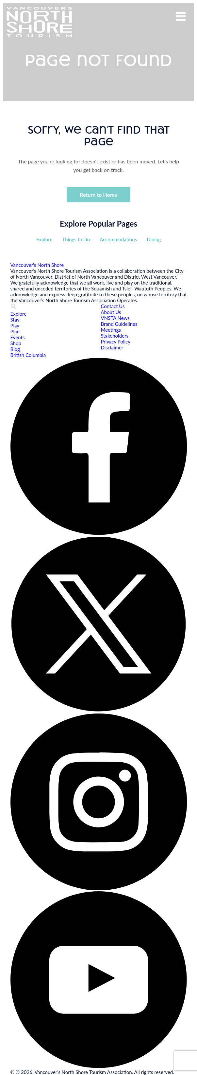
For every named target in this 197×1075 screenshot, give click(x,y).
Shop (15, 343)
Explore (44, 239)
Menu (180, 16)
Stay (15, 320)
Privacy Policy (115, 341)
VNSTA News (115, 318)
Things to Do (76, 239)
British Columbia (28, 355)
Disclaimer (112, 347)
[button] (13, 308)
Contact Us (113, 306)
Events (17, 337)
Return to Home (98, 195)
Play (15, 325)
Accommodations (118, 239)
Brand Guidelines (119, 324)
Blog (15, 349)
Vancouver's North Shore (37, 265)
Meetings (111, 330)
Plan (15, 331)
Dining (154, 239)
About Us (111, 312)
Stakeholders (114, 336)
